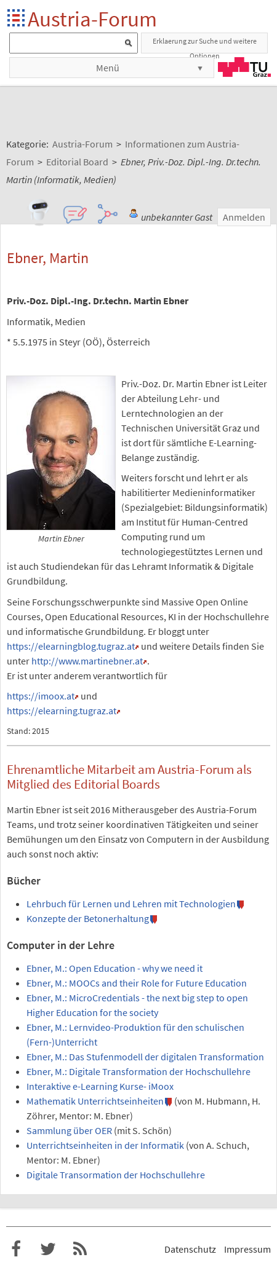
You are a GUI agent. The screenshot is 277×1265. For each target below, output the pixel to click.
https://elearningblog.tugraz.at (71, 646)
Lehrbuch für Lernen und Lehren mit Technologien (131, 903)
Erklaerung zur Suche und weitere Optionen (205, 44)
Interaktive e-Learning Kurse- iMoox (100, 1086)
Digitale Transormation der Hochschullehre (115, 1174)
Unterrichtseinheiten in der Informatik (105, 1145)
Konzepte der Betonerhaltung (87, 918)
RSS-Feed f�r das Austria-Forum (80, 1249)
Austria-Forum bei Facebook (16, 1249)
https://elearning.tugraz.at (61, 710)
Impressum (247, 1249)
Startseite (17, 19)
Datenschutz (190, 1249)
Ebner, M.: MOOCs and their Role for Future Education (136, 983)
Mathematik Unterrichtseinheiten (95, 1101)
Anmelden (244, 217)
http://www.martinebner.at (87, 661)
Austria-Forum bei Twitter (48, 1249)
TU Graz (244, 67)
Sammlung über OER (69, 1130)
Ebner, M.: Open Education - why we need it (114, 968)
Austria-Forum (92, 19)
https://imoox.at (40, 696)
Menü (107, 67)
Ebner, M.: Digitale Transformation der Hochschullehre (138, 1071)
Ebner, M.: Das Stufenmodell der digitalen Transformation (145, 1056)
